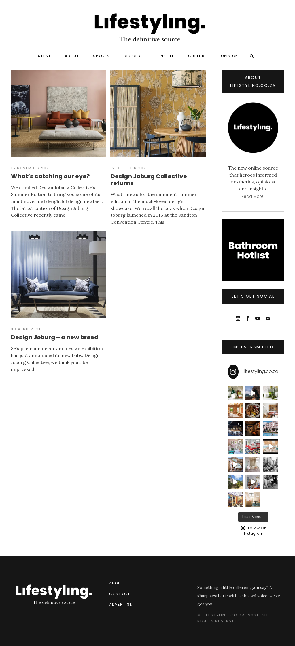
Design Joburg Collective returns (149, 179)
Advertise (120, 604)
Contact (119, 593)
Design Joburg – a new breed (54, 337)
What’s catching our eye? (50, 176)
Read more (252, 196)
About (116, 583)
